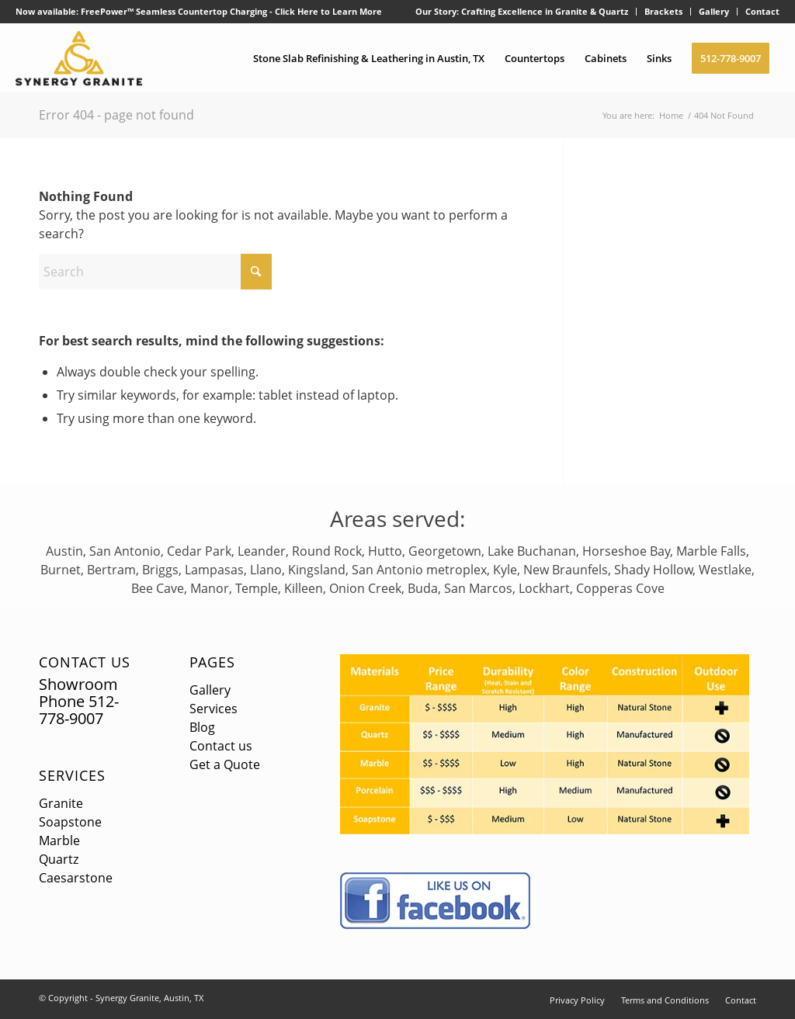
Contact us (220, 745)
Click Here (296, 11)
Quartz (58, 859)
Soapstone (70, 821)
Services (72, 775)
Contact (762, 11)
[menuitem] (522, 12)
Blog (202, 727)
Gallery (714, 11)
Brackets (663, 11)
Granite (61, 803)
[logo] (79, 58)
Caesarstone (76, 877)
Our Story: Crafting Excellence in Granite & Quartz (521, 11)
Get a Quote (224, 764)
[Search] (155, 271)
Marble (59, 840)
